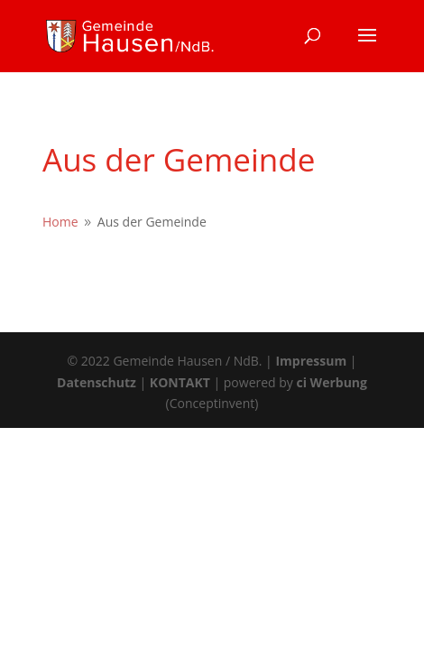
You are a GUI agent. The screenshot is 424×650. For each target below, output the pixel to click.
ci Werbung (332, 382)
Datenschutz (96, 382)
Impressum (310, 360)
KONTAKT (180, 382)
